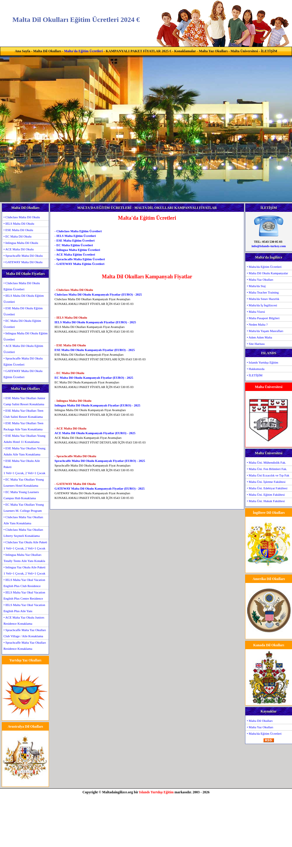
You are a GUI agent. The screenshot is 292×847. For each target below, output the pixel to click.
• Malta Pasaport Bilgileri (263, 318)
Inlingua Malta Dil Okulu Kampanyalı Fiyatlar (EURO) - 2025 (97, 405)
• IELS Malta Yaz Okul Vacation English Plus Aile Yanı (24, 608)
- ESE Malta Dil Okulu (70, 345)
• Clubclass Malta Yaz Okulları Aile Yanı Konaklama (23, 520)
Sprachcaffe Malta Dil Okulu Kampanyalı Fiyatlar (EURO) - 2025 (99, 460)
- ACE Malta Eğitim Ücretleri (74, 254)
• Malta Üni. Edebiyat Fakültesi (267, 488)
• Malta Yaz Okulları (260, 279)
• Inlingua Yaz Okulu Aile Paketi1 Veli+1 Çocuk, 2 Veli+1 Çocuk (24, 570)
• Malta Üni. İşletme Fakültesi (266, 481)
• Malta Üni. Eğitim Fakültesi (266, 494)
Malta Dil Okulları (47, 51)
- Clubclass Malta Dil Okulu (73, 289)
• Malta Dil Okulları (259, 720)
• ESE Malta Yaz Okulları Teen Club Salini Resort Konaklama (23, 413)
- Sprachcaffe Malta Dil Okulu (75, 456)
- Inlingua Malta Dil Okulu (73, 400)
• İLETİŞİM (255, 375)
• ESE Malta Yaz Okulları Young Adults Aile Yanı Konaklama (24, 451)
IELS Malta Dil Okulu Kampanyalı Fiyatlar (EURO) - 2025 (95, 322)
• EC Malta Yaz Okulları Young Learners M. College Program (23, 507)
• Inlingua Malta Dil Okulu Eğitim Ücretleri (25, 336)
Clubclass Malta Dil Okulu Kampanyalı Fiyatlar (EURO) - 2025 (98, 294)
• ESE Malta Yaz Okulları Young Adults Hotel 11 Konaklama (24, 438)
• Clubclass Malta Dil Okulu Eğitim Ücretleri (21, 286)
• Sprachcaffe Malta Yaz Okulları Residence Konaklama (24, 645)
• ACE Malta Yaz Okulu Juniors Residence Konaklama (23, 620)
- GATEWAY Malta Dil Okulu (75, 484)
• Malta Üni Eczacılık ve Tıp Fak (268, 475)
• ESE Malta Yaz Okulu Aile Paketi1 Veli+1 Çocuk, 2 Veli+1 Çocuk (24, 467)
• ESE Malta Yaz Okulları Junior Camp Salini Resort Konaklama (24, 401)
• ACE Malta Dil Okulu (18, 249)
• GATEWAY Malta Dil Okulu (23, 262)
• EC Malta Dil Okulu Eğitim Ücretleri (22, 324)
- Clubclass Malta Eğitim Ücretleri (78, 231)
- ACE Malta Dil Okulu (70, 428)
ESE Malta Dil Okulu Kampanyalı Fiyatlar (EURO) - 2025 (94, 350)
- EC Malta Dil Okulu (69, 373)
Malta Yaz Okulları (213, 51)
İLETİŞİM (269, 51)
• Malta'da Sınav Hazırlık (263, 299)
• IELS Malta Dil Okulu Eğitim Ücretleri (23, 298)
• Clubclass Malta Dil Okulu (21, 217)
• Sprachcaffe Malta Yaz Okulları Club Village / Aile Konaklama (24, 633)
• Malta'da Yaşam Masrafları (265, 331)
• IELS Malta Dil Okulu (18, 223)
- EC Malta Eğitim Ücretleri (73, 245)
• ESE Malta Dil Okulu (18, 230)
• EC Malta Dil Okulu (17, 236)
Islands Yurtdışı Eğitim (156, 792)
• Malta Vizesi (256, 311)
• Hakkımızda (255, 369)
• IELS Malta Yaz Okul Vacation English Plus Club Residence (24, 583)
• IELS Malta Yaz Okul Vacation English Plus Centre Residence (24, 595)
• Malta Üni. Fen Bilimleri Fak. (267, 469)
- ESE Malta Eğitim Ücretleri (74, 240)
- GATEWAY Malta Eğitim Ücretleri (79, 264)
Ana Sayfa (22, 51)
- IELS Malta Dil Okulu (70, 317)
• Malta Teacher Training (263, 292)
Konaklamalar (185, 51)
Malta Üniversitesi (244, 51)
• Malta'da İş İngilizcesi (262, 305)
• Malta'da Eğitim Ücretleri (264, 266)
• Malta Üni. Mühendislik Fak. (266, 462)
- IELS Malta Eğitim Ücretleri (75, 235)
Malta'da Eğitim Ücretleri (83, 51)
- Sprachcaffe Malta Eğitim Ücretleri (79, 259)
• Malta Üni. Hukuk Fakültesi (266, 501)
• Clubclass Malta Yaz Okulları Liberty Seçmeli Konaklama (23, 532)
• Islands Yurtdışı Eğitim (262, 362)
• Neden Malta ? (257, 324)
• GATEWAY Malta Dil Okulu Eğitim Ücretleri (23, 374)
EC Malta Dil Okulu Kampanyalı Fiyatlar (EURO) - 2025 (93, 377)
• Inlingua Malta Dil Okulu (20, 243)
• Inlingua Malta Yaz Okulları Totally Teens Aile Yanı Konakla (24, 558)
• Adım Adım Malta (259, 337)
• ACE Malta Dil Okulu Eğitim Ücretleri (23, 349)
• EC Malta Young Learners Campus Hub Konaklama (21, 495)
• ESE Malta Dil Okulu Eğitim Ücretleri (23, 311)
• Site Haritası (256, 343)
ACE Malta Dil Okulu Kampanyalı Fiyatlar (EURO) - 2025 (95, 433)
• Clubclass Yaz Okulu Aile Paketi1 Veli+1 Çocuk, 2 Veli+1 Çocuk (25, 545)
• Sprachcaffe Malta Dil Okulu (23, 255)
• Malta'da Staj (256, 286)
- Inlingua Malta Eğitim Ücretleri (77, 250)
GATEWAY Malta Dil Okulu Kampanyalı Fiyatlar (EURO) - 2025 (99, 488)
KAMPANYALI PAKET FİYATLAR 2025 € (138, 51)
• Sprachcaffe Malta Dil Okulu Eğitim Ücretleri (23, 361)
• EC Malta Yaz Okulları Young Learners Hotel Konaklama (23, 482)
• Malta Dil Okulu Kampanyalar (267, 273)
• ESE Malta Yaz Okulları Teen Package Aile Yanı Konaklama (23, 426)
